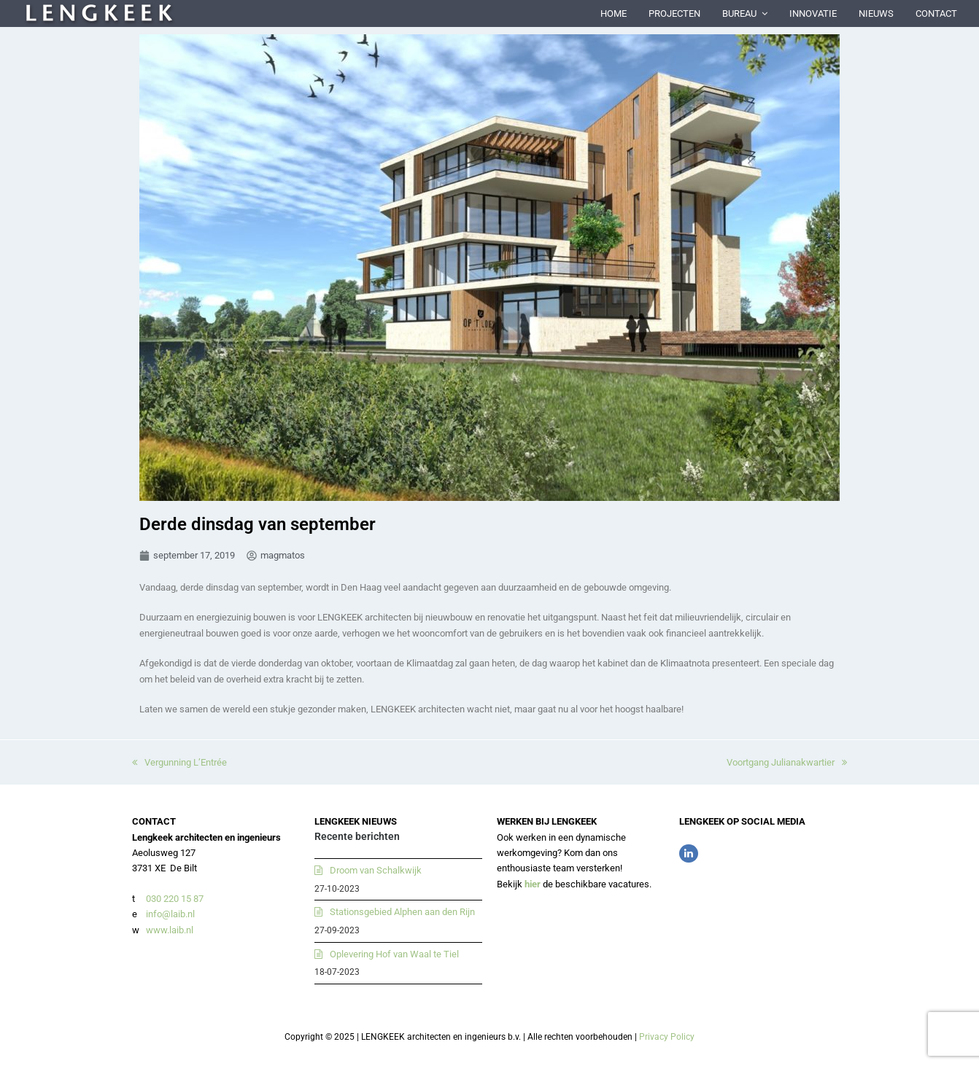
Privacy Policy (666, 1037)
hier (533, 884)
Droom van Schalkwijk (376, 870)
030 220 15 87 (175, 898)
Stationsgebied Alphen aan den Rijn (402, 911)
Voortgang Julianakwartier (787, 762)
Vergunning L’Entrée (179, 762)
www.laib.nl (168, 930)
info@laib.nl (170, 914)
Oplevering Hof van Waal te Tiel (394, 954)
